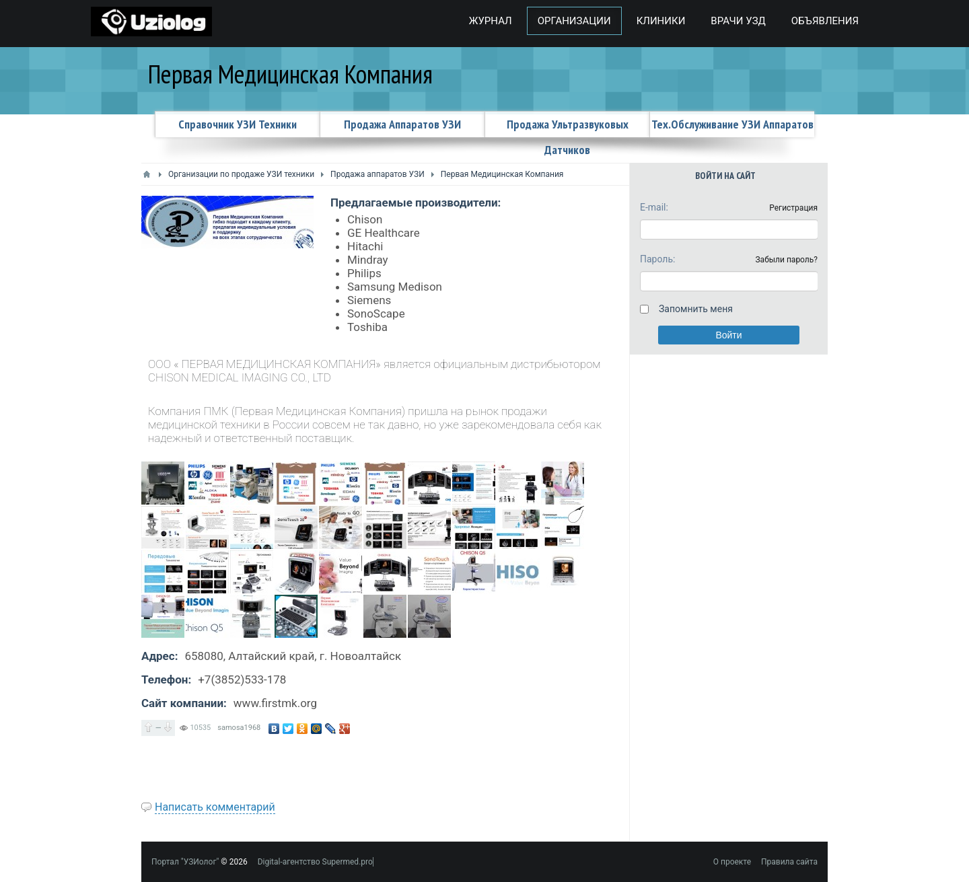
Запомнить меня (696, 308)
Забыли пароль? (786, 259)
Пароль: (657, 259)
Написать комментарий (215, 807)
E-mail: (654, 207)
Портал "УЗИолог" (185, 862)
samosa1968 (238, 727)
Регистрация (793, 208)
